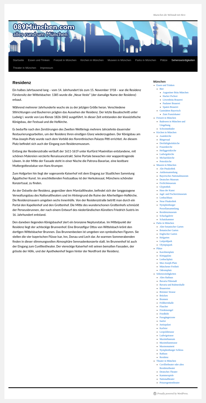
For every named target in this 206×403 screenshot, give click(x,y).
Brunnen (164, 299)
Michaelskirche (167, 157)
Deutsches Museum (169, 179)
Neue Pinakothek (168, 201)
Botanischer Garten (169, 230)
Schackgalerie (166, 215)
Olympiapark (166, 244)
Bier (162, 88)
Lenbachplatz (166, 259)
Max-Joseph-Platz (168, 263)
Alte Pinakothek (167, 168)
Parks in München (145, 60)
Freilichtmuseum (168, 183)
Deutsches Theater (168, 371)
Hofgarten (164, 237)
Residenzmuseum (168, 212)
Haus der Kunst (167, 190)
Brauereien (165, 288)
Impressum (46, 67)
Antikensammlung (168, 172)
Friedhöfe (164, 313)
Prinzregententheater (169, 382)
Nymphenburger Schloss (171, 350)
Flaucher (164, 306)
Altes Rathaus (166, 277)
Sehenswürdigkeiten (183, 60)
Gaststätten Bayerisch (170, 110)
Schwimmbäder (167, 128)
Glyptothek (165, 186)
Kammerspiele (167, 375)
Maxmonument (167, 346)
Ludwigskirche (167, 154)
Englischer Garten (168, 234)
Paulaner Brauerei (171, 103)
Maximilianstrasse (168, 342)
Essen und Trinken (39, 60)
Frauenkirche (166, 146)
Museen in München (119, 60)
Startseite (18, 60)
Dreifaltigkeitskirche (169, 143)
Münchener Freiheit (169, 266)
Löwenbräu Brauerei (173, 99)
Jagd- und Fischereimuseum (173, 194)
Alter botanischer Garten (171, 226)
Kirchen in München (92, 60)
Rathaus (163, 353)
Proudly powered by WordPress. (172, 393)
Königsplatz (165, 255)
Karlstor (163, 328)
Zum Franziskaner (171, 114)
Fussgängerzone (167, 317)
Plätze (163, 60)
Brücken (164, 295)
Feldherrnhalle (167, 302)
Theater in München (24, 67)
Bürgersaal (165, 139)
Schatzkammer (167, 219)
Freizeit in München (65, 60)
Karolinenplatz (167, 252)
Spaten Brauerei (170, 107)
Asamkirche (165, 136)
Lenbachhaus (166, 197)
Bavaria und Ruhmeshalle (172, 284)
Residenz (164, 357)
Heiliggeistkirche (168, 150)
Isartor (163, 321)
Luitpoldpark (166, 241)
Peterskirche (165, 161)
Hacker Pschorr (170, 96)
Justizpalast (165, 324)
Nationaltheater (167, 379)
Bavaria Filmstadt (168, 281)
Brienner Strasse (167, 292)
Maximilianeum (167, 339)
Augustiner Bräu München (175, 92)
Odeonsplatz (166, 270)
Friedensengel (166, 310)
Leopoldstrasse (167, 331)
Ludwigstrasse (166, 335)
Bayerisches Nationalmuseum (174, 175)
